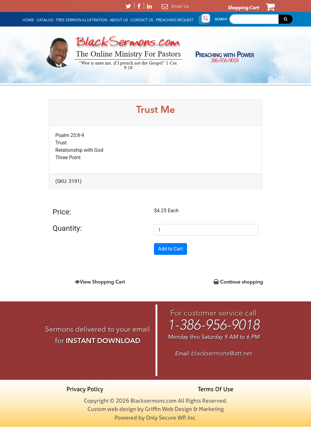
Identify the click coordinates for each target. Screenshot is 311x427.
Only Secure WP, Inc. (171, 417)
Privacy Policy (86, 389)
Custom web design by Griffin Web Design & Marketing (155, 409)
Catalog (44, 20)
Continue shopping (238, 282)
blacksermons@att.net (221, 353)
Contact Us (141, 20)
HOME (28, 20)
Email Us (180, 6)
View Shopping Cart (100, 282)
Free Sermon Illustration (81, 20)
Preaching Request (175, 20)
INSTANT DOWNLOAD (103, 340)
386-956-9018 (224, 60)
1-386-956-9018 (214, 325)
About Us (119, 20)
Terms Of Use (215, 389)
